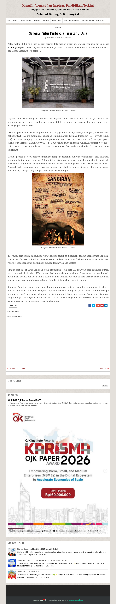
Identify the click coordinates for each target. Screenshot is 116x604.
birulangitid (14, 47)
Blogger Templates (76, 600)
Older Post (103, 368)
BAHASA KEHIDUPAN (88, 20)
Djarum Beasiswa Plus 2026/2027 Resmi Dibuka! (37, 549)
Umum (54, 20)
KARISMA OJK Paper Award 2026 (24, 400)
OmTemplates (52, 600)
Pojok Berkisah (74, 20)
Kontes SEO (100, 20)
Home (9, 20)
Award (15, 20)
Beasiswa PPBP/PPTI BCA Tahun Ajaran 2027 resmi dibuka (42, 560)
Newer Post (14, 368)
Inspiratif (46, 20)
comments (67, 38)
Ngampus (37, 20)
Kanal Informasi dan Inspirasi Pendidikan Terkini (58, 6)
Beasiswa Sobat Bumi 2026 (28, 572)
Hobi (65, 20)
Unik (59, 20)
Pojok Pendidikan (25, 20)
